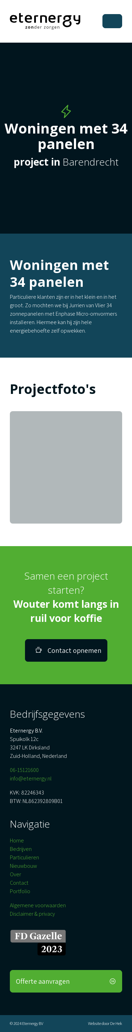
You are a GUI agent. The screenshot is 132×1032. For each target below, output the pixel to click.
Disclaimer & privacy (32, 913)
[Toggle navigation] (112, 21)
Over (15, 874)
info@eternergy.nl (31, 778)
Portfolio (20, 891)
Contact (19, 882)
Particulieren (24, 857)
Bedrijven (21, 849)
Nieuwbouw (23, 866)
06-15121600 (24, 770)
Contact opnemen (68, 650)
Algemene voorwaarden (38, 905)
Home (17, 840)
